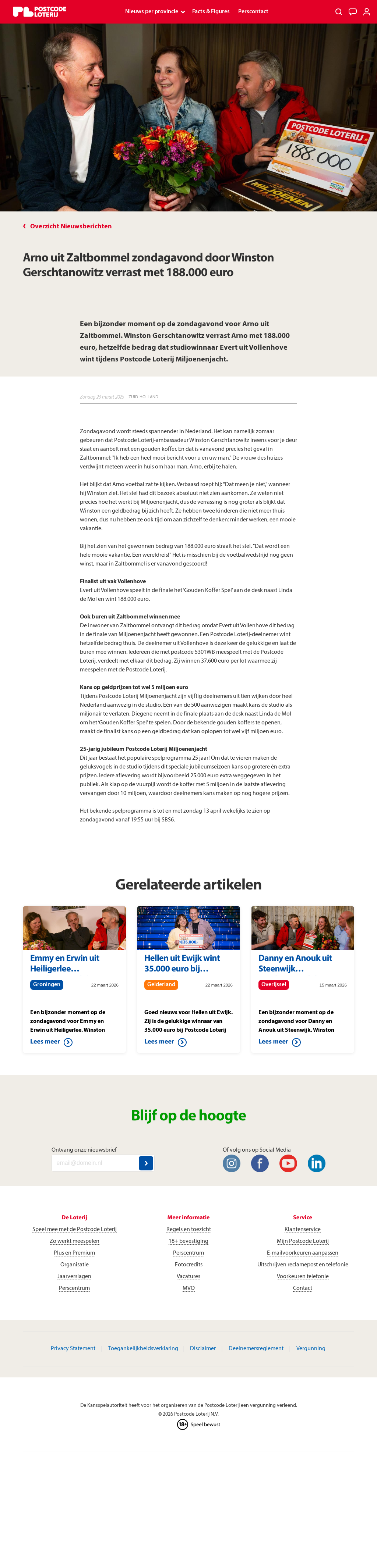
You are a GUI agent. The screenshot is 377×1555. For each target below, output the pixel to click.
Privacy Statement (73, 1349)
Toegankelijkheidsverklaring (143, 1349)
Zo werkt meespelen (74, 1241)
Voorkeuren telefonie (303, 1277)
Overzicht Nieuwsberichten (71, 226)
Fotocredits (188, 1265)
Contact (302, 1288)
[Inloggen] (367, 12)
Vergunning (310, 1349)
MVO (189, 1288)
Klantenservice (303, 1230)
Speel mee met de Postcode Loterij (74, 1230)
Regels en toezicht (188, 1230)
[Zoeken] (339, 12)
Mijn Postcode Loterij (303, 1241)
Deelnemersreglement (256, 1349)
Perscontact (253, 12)
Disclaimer (203, 1349)
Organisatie (74, 1265)
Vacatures (188, 1277)
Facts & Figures (211, 12)
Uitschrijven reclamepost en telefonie (302, 1265)
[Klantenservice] (353, 12)
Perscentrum (74, 1288)
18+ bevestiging (188, 1241)
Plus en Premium (74, 1253)
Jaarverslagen (74, 1277)
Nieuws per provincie (151, 12)
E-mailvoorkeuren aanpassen (302, 1253)
